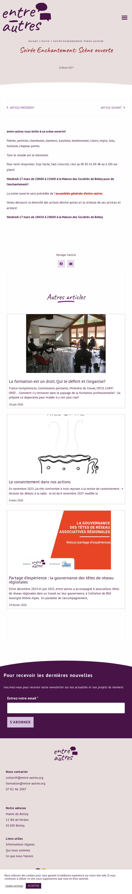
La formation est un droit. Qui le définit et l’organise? (57, 381)
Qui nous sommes (18, 850)
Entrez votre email (22, 698)
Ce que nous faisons (19, 856)
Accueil (33, 41)
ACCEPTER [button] (33, 885)
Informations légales (20, 845)
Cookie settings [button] (14, 886)
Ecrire (46, 41)
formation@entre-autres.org (25, 784)
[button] (124, 17)
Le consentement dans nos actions (40, 481)
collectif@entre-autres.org (24, 778)
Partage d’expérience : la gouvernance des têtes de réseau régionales (61, 580)
